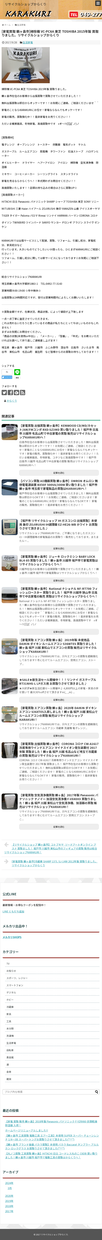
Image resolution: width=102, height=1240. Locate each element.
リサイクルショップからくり (25, 4)
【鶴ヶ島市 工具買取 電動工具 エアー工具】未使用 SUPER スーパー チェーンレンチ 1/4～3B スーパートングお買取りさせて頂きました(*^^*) (52, 1137)
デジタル (11, 992)
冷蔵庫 (10, 1007)
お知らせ (11, 970)
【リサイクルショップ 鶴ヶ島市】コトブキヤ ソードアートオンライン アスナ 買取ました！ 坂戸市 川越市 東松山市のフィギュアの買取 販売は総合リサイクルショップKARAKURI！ (50, 848)
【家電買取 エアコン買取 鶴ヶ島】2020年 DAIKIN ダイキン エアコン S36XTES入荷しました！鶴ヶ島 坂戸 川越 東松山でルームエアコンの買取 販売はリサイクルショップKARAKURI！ (58, 714)
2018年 (9, 1206)
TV (7, 963)
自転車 (10, 1050)
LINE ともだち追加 (13, 911)
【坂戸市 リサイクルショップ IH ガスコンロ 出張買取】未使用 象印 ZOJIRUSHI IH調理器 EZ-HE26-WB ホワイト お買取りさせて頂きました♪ (58, 524)
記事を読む (59, 472)
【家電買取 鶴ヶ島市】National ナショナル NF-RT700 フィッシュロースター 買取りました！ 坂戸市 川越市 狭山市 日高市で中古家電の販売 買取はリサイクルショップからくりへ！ (58, 592)
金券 (8, 1071)
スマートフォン (14, 985)
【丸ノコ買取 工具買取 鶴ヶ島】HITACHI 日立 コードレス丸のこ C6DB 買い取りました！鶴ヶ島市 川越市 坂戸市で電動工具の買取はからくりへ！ (51, 1155)
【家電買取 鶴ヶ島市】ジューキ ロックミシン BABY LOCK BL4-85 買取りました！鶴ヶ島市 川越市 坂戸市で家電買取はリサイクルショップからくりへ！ (58, 560)
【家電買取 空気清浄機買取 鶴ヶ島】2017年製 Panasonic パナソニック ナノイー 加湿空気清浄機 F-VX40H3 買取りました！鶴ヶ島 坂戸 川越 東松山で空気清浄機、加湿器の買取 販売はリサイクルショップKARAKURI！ (58, 801)
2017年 (9, 1211)
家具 (8, 1014)
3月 (10, 1188)
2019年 (9, 1201)
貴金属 (10, 1057)
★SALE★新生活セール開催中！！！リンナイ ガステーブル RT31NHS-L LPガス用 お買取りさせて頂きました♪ (57, 681)
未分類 (10, 1028)
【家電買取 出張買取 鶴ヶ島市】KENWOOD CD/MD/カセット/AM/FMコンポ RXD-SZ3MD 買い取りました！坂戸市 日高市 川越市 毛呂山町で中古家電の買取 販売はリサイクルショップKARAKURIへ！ (58, 431)
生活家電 (28, 42)
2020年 (9, 1196)
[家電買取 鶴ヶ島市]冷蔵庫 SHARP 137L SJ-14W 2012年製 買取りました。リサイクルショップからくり (51, 863)
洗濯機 (10, 1035)
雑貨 (8, 1079)
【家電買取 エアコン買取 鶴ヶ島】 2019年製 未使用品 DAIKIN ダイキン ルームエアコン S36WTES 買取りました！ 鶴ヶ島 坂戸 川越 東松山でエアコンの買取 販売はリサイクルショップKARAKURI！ (58, 646)
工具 (8, 1021)
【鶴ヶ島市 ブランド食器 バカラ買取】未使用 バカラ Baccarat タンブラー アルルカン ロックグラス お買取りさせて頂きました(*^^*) (52, 1146)
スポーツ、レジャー (17, 978)
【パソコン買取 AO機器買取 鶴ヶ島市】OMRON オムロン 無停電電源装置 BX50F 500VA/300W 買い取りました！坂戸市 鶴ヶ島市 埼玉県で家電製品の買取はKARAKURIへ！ (58, 485)
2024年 (9, 1183)
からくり (12, 401)
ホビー (10, 999)
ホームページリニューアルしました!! (26, 1130)
